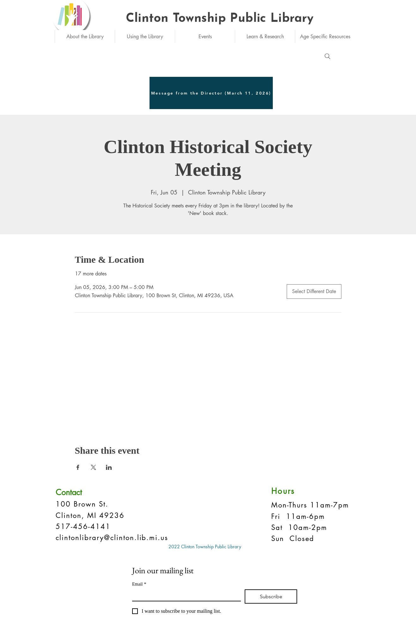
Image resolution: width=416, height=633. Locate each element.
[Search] (327, 56)
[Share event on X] (93, 467)
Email (139, 584)
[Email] (184, 595)
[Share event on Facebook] (78, 467)
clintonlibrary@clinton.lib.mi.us (112, 537)
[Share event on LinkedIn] (109, 467)
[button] (85, 36)
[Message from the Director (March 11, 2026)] (211, 93)
